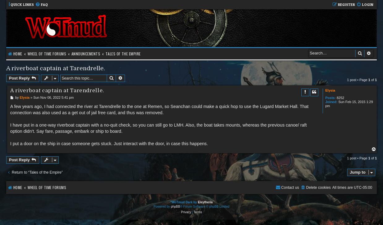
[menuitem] (41, 5)
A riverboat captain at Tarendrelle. (55, 68)
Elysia (330, 90)
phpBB (175, 206)
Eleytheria (205, 202)
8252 (340, 98)
